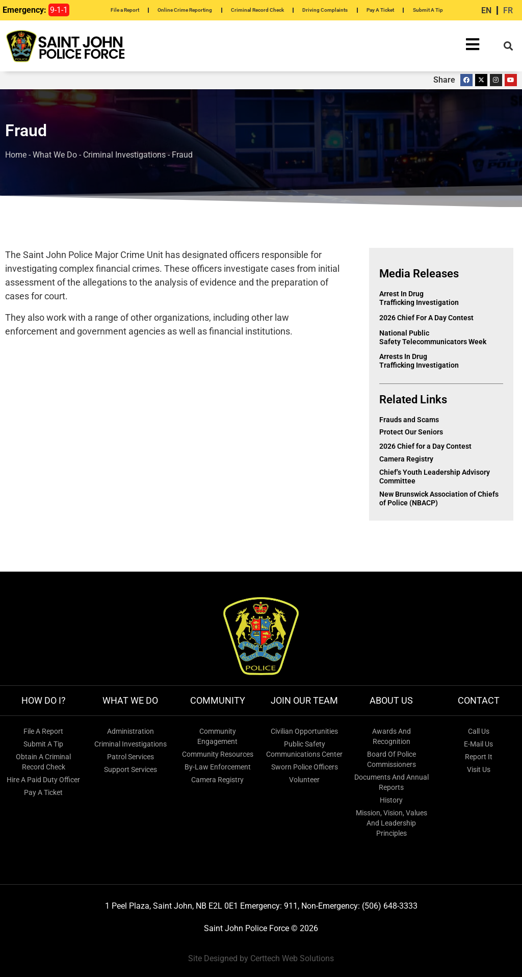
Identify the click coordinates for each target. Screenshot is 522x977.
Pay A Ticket (380, 10)
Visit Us (478, 769)
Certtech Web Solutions (292, 958)
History (391, 800)
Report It (478, 757)
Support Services (130, 769)
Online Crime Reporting (185, 10)
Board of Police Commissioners (391, 759)
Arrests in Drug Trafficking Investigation (419, 360)
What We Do (55, 155)
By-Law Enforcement (218, 767)
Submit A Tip (428, 10)
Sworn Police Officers (304, 767)
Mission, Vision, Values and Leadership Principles (391, 823)
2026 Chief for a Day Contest (427, 318)
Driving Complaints (325, 10)
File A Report (43, 731)
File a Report (125, 10)
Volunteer (304, 780)
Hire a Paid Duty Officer (43, 780)
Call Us (478, 731)
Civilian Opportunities (304, 731)
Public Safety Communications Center (304, 749)
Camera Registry (406, 459)
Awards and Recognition (391, 736)
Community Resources (217, 754)
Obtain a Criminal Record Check (43, 762)
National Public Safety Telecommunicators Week (433, 337)
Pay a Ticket (43, 792)
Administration (130, 731)
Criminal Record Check (257, 10)
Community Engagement (217, 736)
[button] (508, 46)
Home (16, 155)
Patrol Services (130, 757)
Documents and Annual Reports (391, 782)
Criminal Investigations (124, 155)
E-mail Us (478, 744)
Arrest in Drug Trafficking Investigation (419, 298)
